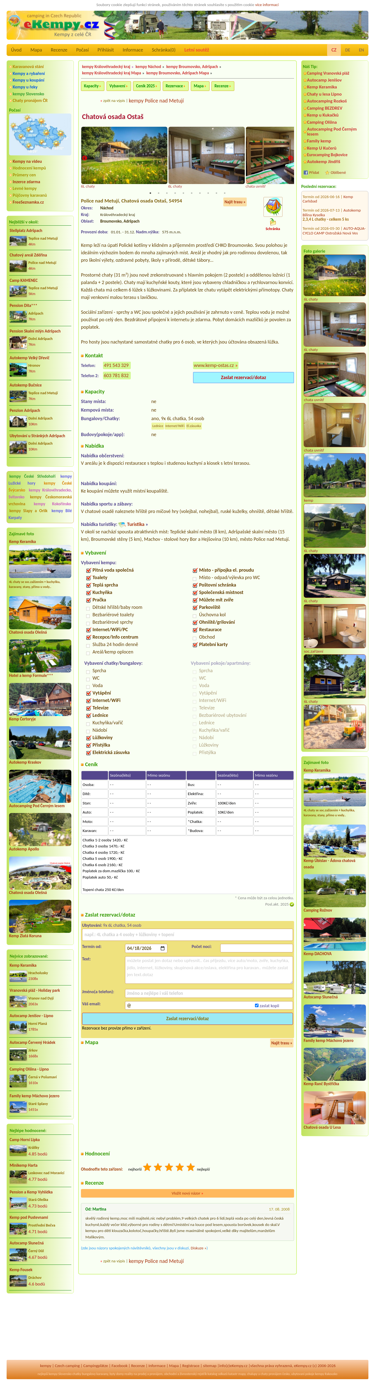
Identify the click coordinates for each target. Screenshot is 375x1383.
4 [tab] (175, 193)
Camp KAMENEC (24, 280)
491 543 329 (116, 366)
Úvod (16, 50)
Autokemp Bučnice (26, 385)
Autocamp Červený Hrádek (32, 1042)
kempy (45, 1365)
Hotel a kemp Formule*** (31, 675)
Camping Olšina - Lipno (29, 1069)
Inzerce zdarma (26, 181)
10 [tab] (224, 193)
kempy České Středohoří (32, 476)
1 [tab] (150, 193)
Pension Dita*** (23, 305)
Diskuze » (198, 1248)
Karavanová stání (28, 66)
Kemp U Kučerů (321, 148)
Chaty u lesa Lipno (324, 94)
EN (361, 50)
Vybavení (117, 85)
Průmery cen (24, 174)
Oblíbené (338, 172)
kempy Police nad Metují (156, 100)
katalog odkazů (218, 1374)
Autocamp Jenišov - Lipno (31, 1015)
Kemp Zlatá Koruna (25, 935)
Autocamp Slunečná (27, 1243)
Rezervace (174, 85)
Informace (133, 50)
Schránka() (164, 50)
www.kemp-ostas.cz (214, 366)
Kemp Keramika (22, 541)
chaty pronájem (270, 1374)
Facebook (119, 1365)
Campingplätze (95, 1365)
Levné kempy (25, 188)
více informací (267, 4)
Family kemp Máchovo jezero (34, 1095)
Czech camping (67, 1365)
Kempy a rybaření (29, 73)
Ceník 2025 (145, 85)
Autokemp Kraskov (25, 762)
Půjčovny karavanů (30, 195)
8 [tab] (208, 193)
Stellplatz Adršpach (26, 230)
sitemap (209, 1365)
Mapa (36, 50)
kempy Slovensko (28, 93)
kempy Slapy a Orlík (28, 510)
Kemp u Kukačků (323, 115)
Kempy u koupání (28, 80)
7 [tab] (200, 193)
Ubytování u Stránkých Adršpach (37, 435)
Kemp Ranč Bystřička (321, 1083)
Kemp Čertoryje (22, 719)
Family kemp (319, 141)
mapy (241, 1374)
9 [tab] (216, 193)
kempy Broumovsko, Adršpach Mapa (177, 73)
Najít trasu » (235, 201)
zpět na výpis (114, 100)
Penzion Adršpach (25, 410)
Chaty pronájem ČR (30, 100)
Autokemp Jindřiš (323, 161)
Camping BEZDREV (324, 108)
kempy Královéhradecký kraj (106, 66)
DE (347, 50)
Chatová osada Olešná (28, 632)
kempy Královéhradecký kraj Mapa (111, 73)
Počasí (82, 50)
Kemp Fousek (21, 1269)
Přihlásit (105, 50)
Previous (84, 158)
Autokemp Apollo (24, 849)
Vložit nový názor (187, 1193)
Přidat (314, 172)
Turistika (135, 525)
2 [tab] (158, 193)
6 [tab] (191, 193)
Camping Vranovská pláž (328, 73)
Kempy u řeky (25, 87)
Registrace (190, 1365)
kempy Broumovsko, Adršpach (192, 66)
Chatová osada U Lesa (322, 1127)
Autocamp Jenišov (324, 80)
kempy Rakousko (326, 1374)
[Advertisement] (40, 1327)
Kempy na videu (27, 161)
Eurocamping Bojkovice (327, 154)
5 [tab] (183, 193)
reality (128, 1374)
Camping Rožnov (318, 910)
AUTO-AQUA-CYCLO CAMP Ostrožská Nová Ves (334, 201)
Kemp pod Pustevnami (29, 1217)
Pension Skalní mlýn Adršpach (35, 331)
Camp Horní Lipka (25, 1139)
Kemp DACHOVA (318, 953)
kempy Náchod (148, 66)
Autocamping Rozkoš (327, 101)
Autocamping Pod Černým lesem (37, 805)
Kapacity (91, 85)
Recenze (59, 50)
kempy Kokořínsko (52, 503)
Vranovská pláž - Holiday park (35, 990)
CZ (333, 50)
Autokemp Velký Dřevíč (29, 357)
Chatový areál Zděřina (28, 255)
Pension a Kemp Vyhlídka (31, 1192)
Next (290, 158)
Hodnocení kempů (29, 168)
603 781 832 (116, 376)
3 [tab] (167, 193)
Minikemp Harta (23, 1165)
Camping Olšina (322, 122)
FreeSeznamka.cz (28, 202)
